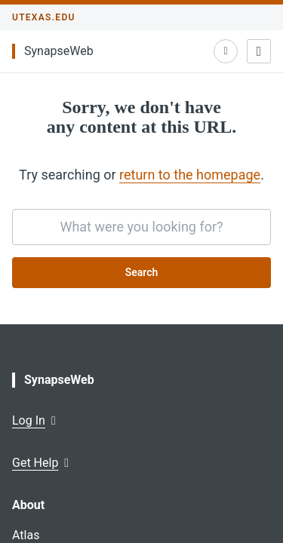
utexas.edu (43, 17)
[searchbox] (141, 227)
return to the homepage (189, 175)
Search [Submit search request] (141, 272)
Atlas (25, 535)
